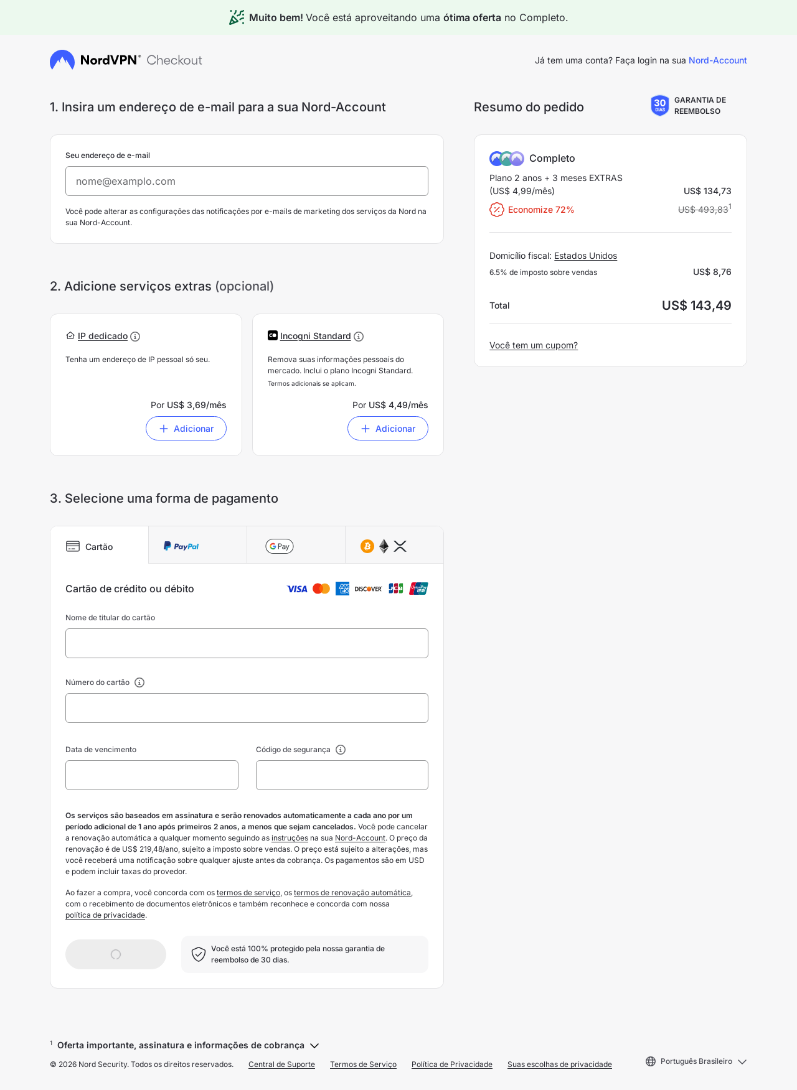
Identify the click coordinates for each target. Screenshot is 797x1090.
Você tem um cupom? (533, 345)
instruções (289, 837)
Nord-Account (718, 60)
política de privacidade (105, 915)
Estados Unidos (585, 255)
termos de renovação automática (352, 892)
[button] (102, 335)
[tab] (99, 545)
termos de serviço (248, 892)
